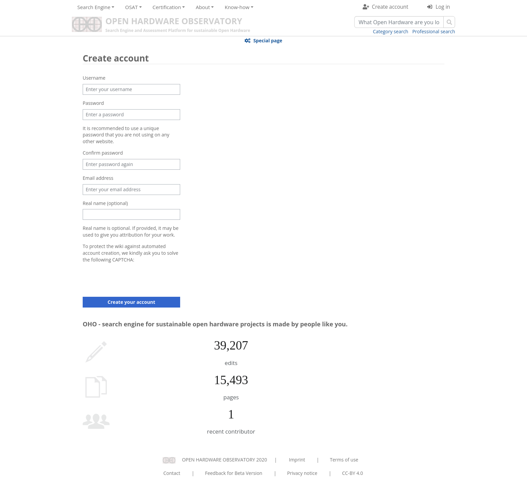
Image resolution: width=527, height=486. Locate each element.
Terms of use (344, 459)
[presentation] (134, 279)
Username (94, 78)
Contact (171, 473)
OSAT (131, 7)
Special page (267, 40)
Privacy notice (302, 473)
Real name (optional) (105, 203)
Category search (390, 31)
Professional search (433, 31)
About (203, 7)
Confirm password (103, 153)
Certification (167, 7)
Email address (98, 178)
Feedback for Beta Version (233, 473)
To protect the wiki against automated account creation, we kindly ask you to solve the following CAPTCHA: (130, 252)
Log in (443, 6)
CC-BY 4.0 (352, 473)
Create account (390, 6)
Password (93, 103)
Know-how (237, 7)
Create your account (131, 302)
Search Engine (93, 7)
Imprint (297, 459)
